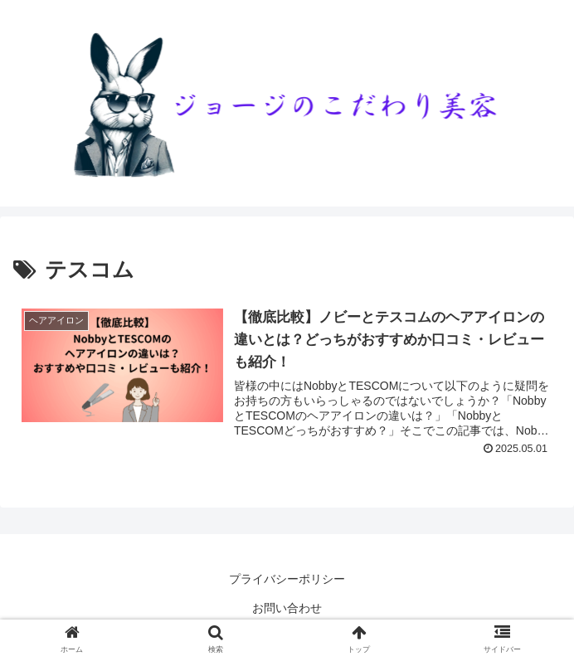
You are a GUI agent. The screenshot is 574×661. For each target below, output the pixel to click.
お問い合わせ (287, 608)
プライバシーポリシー (287, 579)
